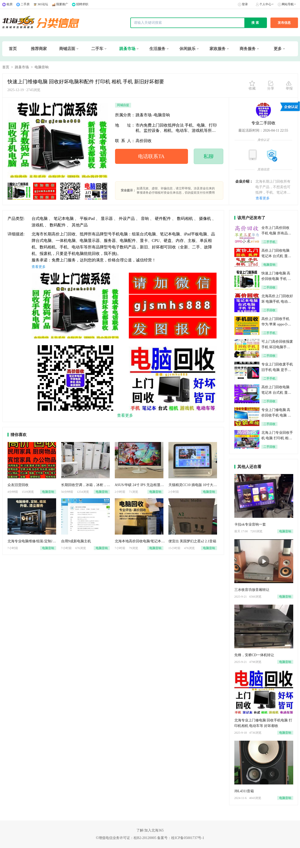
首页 (13, 49)
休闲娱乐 (187, 49)
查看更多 (263, 198)
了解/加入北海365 (150, 830)
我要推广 (62, 4)
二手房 (25, 4)
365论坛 (43, 4)
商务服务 (248, 49)
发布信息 (284, 23)
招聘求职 (82, 4)
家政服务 (218, 49)
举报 (289, 85)
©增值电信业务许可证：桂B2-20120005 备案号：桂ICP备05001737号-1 (150, 838)
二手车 (97, 49)
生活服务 (157, 49)
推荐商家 (39, 49)
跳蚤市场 (127, 49)
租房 (10, 4)
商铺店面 (67, 49)
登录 (245, 4)
